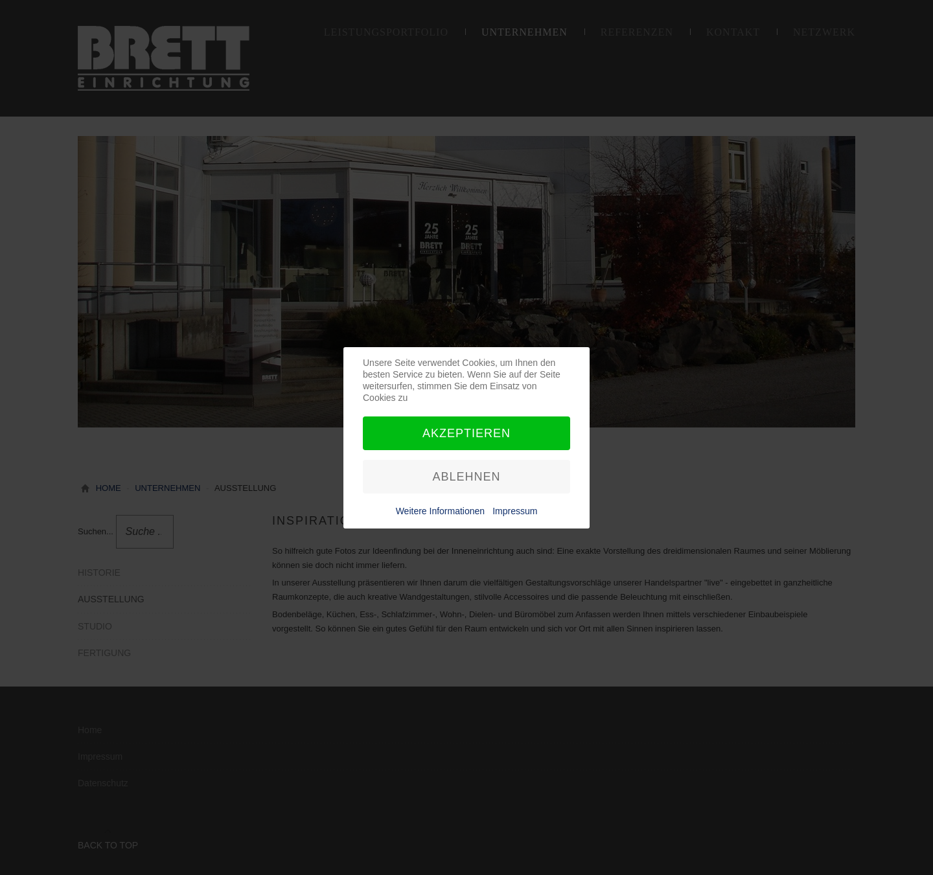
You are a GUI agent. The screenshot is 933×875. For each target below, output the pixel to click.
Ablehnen (466, 476)
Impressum (514, 511)
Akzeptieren (466, 433)
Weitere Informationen (440, 511)
